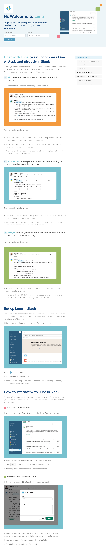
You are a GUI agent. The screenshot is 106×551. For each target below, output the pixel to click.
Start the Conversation (85, 80)
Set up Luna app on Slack (84, 72)
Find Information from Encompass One (89, 61)
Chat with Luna (82, 57)
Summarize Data (83, 64)
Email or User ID (8, 32)
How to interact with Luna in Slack (87, 76)
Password (30, 32)
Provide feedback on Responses (87, 84)
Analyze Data (82, 68)
